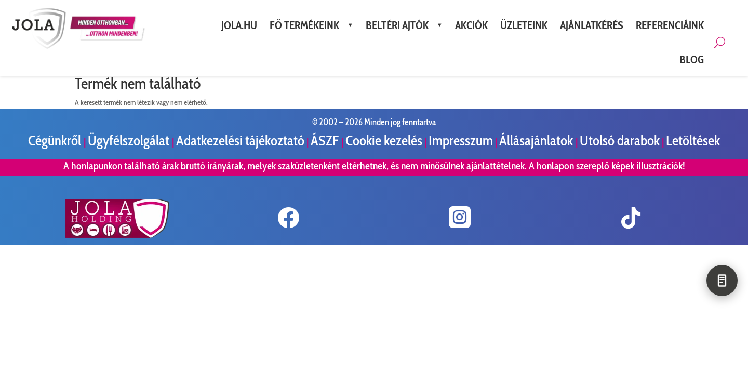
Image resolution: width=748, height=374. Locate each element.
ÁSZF (326, 140)
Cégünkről (56, 140)
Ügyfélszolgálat (130, 140)
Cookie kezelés (383, 140)
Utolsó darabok (620, 140)
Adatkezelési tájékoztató (240, 140)
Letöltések (693, 140)
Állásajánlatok (537, 140)
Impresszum (461, 140)
